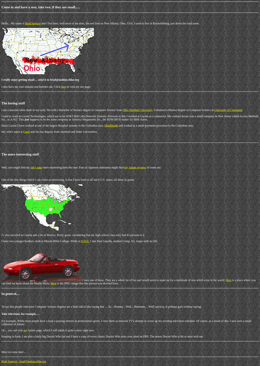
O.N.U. (85, 241)
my (25, 330)
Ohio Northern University (137, 110)
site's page (36, 167)
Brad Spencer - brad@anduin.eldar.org (23, 361)
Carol (26, 131)
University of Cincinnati (228, 110)
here (63, 86)
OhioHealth (111, 125)
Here (228, 280)
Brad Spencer (33, 23)
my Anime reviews (135, 167)
